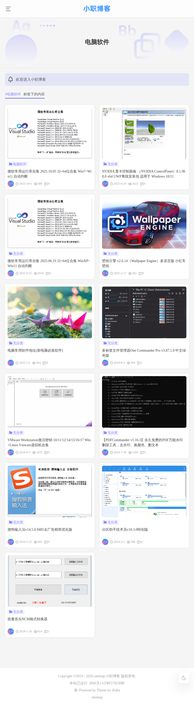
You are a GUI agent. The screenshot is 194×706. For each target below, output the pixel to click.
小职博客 (113, 676)
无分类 (112, 164)
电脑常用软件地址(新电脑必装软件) (35, 350)
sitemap (99, 676)
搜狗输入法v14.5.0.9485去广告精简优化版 (40, 529)
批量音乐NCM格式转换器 (27, 619)
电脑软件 (19, 164)
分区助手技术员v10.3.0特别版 (125, 529)
